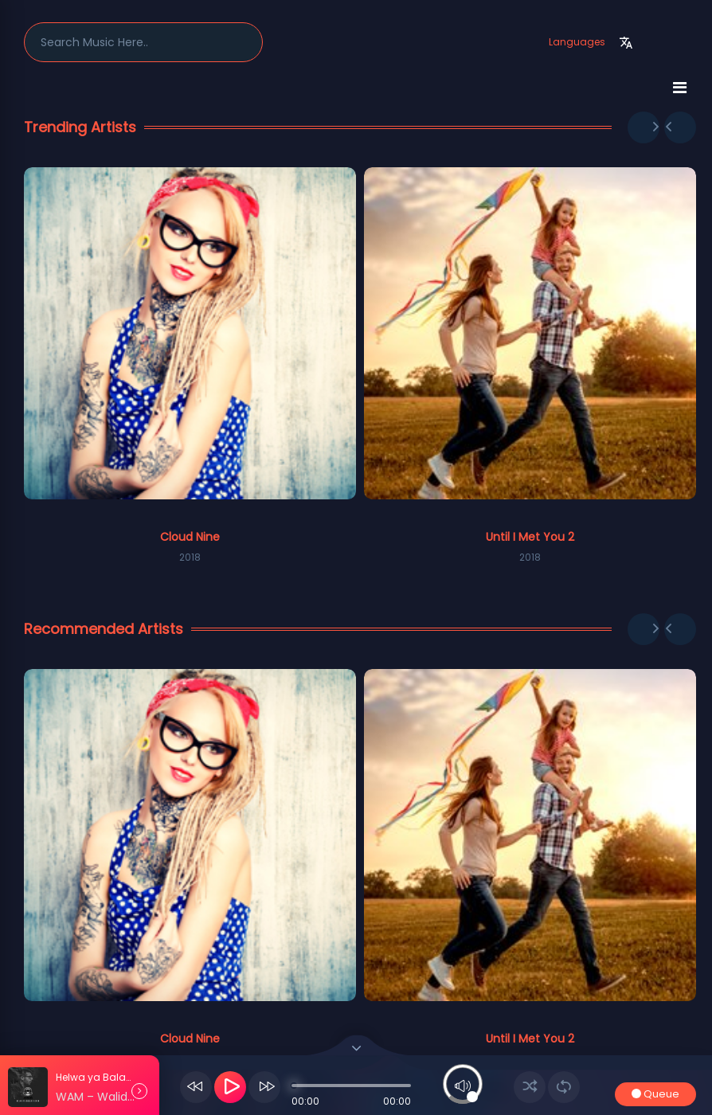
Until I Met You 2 (530, 537)
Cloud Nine (190, 537)
